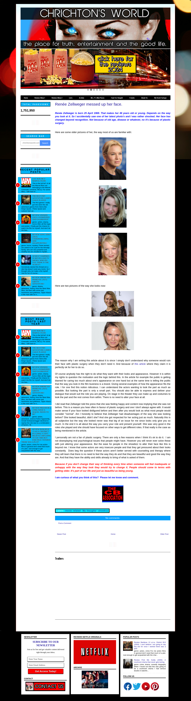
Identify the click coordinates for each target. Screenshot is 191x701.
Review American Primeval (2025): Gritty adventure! (41, 280)
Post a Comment (64, 523)
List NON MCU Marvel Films (39, 180)
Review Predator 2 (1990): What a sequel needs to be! (41, 411)
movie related (73, 511)
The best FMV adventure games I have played (41, 198)
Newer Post (61, 534)
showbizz (103, 511)
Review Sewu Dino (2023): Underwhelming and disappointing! (41, 239)
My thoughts (90, 511)
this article (140, 364)
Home (113, 534)
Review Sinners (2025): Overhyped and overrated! (41, 217)
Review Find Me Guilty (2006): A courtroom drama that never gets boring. (150, 661)
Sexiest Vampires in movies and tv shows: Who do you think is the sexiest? (40, 260)
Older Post (164, 534)
